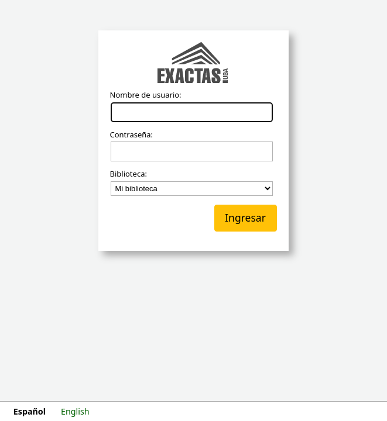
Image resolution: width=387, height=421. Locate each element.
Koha (194, 63)
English (75, 411)
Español (29, 411)
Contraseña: (131, 135)
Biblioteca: (128, 174)
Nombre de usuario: (145, 95)
